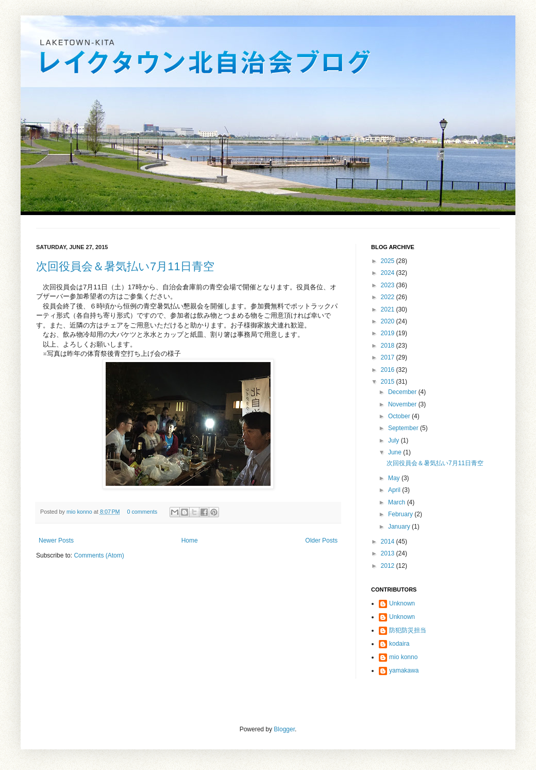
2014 (388, 541)
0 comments (142, 512)
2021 (388, 309)
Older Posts (321, 540)
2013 (388, 553)
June (395, 452)
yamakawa (403, 670)
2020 (388, 321)
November (403, 404)
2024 (388, 272)
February (401, 514)
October (400, 416)
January (400, 526)
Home (189, 540)
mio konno (80, 512)
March (397, 502)
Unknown (402, 603)
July (394, 440)
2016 (388, 369)
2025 (388, 261)
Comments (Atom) (99, 555)
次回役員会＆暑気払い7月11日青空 (125, 266)
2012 (388, 565)
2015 (388, 381)
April (395, 490)
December (403, 392)
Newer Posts (56, 540)
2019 (388, 333)
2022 (388, 297)
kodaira (399, 643)
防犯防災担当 (407, 630)
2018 (388, 345)
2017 (388, 357)
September (404, 428)
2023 (388, 285)
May (394, 478)
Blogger (284, 729)
